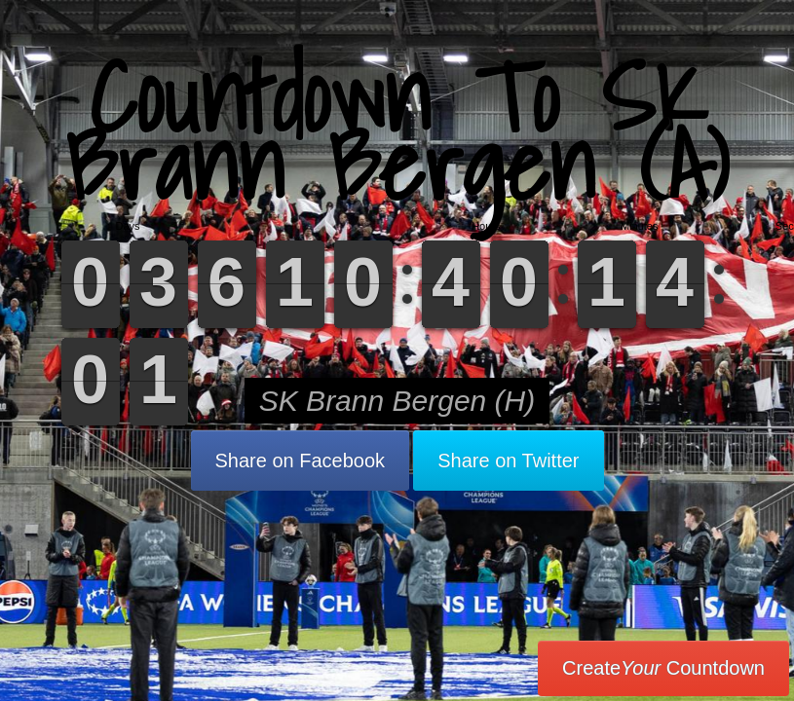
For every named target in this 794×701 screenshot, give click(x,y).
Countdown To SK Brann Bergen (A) (397, 130)
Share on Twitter (508, 460)
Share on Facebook (300, 460)
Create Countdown (663, 668)
